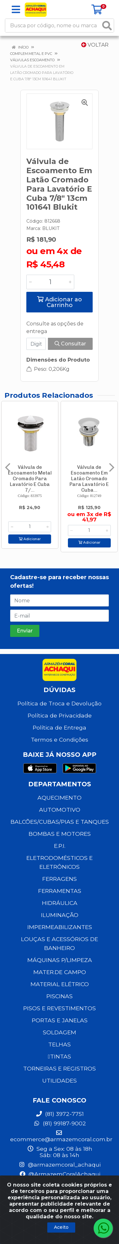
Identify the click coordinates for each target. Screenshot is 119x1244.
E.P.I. (59, 845)
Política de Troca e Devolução (59, 703)
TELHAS (59, 1044)
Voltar (95, 45)
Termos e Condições (59, 739)
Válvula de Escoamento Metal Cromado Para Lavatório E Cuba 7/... (30, 478)
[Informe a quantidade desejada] (50, 282)
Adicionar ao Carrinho (59, 302)
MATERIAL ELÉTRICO (59, 984)
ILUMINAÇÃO (59, 915)
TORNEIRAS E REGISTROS (59, 1068)
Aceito (61, 1227)
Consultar (70, 344)
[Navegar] (7, 467)
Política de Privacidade (60, 715)
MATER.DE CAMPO (59, 972)
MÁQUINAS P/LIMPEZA (59, 960)
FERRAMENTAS (59, 890)
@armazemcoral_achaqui (59, 1164)
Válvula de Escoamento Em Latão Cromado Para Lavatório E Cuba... (89, 478)
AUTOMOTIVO (59, 809)
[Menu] (16, 9)
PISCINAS (59, 996)
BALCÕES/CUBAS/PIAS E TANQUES (59, 821)
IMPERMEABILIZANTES (59, 927)
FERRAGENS (59, 878)
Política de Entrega (59, 727)
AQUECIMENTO (59, 797)
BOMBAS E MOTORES (60, 833)
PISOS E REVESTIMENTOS (59, 1008)
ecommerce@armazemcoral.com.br (61, 1136)
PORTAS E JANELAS (60, 1020)
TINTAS (59, 1056)
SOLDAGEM (59, 1032)
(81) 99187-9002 (59, 1123)
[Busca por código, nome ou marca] (53, 25)
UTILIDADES (59, 1080)
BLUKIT (50, 228)
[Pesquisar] (107, 25)
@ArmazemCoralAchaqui (59, 1174)
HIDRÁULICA (59, 903)
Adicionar (30, 539)
